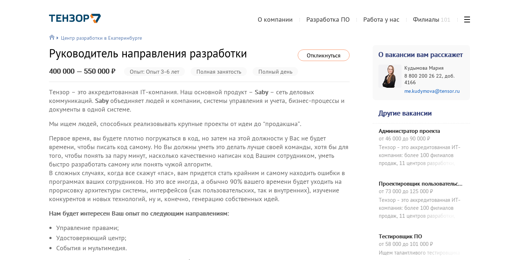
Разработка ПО (328, 19)
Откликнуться (324, 55)
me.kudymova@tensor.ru (432, 91)
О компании (275, 19)
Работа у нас (381, 19)
